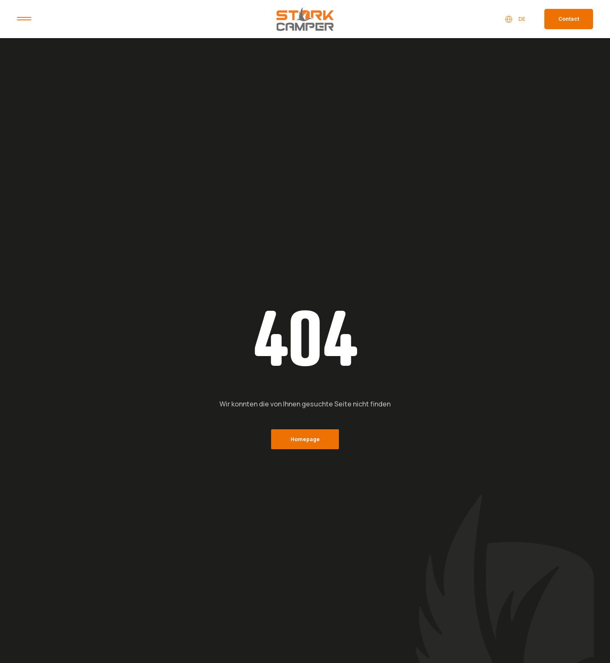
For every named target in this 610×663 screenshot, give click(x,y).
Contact (568, 19)
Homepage (305, 439)
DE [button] (515, 19)
